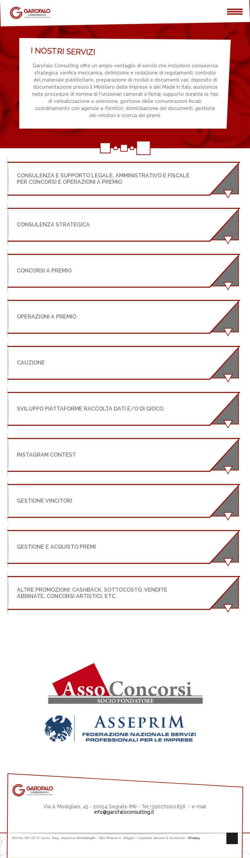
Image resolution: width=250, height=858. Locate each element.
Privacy (194, 838)
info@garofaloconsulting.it (125, 812)
